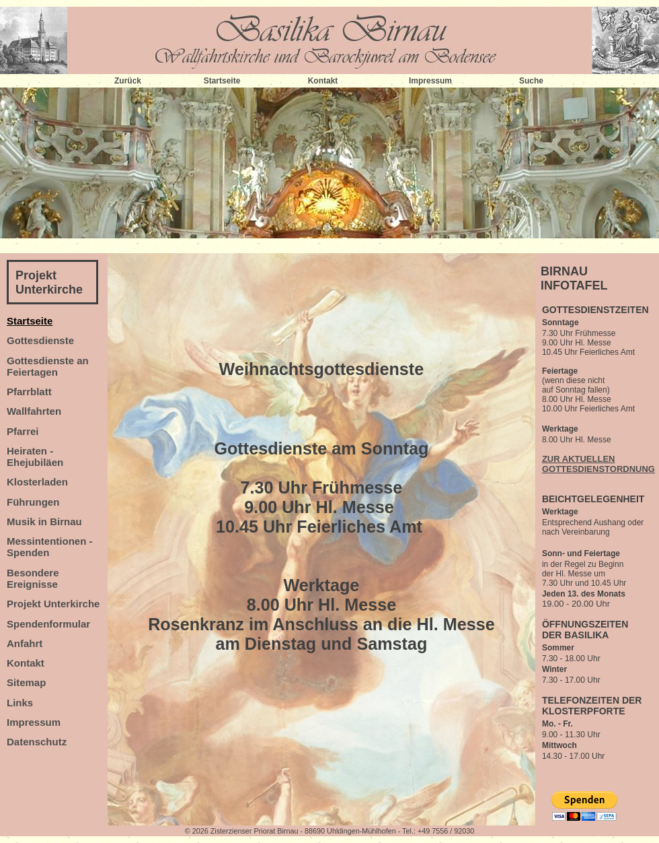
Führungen (33, 502)
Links (20, 702)
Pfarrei (23, 431)
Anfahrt (24, 643)
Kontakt (323, 81)
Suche (531, 81)
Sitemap (26, 682)
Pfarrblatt (29, 391)
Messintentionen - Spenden (50, 546)
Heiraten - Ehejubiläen (35, 456)
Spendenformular (48, 624)
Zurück (127, 81)
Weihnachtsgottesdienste (321, 369)
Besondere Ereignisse (33, 578)
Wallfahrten (34, 411)
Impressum (430, 81)
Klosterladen (37, 481)
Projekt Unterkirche (49, 282)
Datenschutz (37, 741)
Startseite (222, 81)
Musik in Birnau (44, 521)
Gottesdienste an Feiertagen (48, 366)
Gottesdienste (40, 340)
